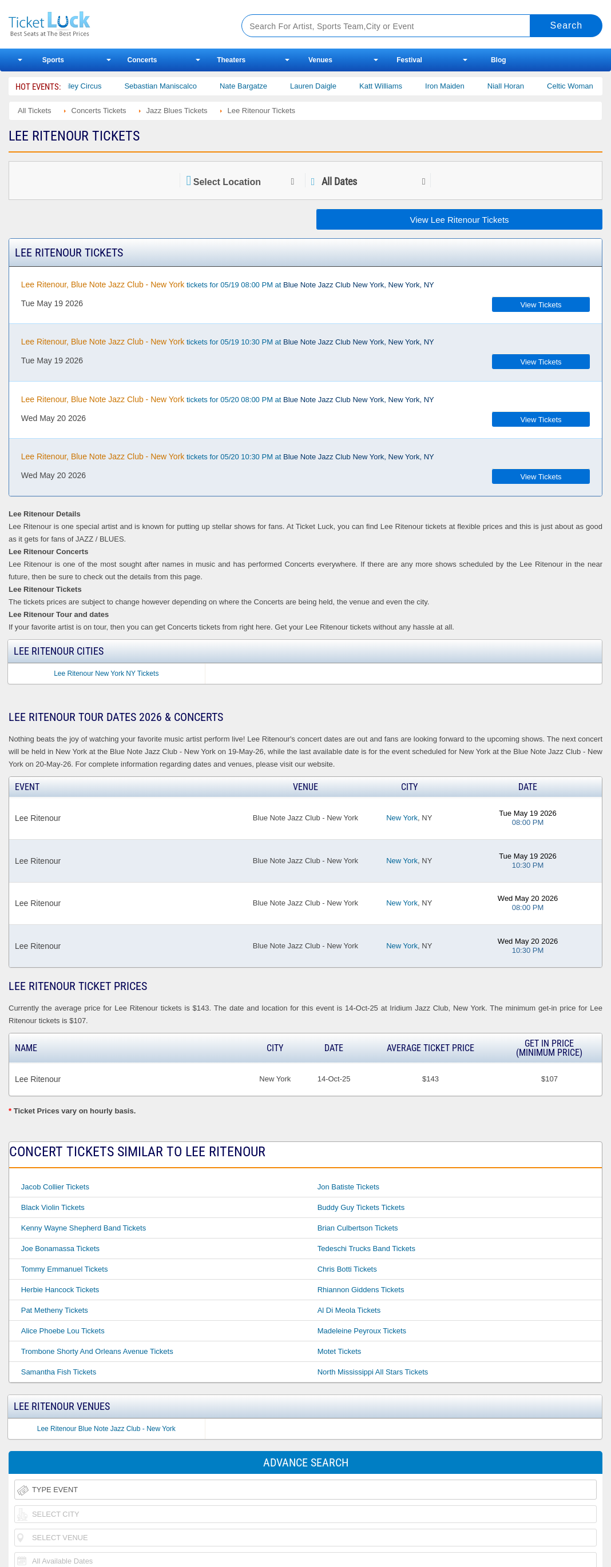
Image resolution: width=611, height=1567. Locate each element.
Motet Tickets (340, 1351)
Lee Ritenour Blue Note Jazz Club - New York (106, 1429)
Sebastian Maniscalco (178, 86)
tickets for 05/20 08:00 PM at (227, 399)
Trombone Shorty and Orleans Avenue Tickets (97, 1351)
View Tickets (541, 304)
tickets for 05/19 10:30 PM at (227, 341)
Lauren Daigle (330, 86)
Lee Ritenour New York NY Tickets (106, 674)
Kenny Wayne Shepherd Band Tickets (83, 1228)
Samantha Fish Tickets (59, 1372)
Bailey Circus (97, 86)
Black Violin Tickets (53, 1207)
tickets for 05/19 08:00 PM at (227, 284)
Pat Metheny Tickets (54, 1310)
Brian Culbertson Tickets (358, 1228)
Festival (409, 60)
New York (402, 817)
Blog (498, 60)
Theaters (231, 60)
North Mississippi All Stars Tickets (373, 1372)
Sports (53, 60)
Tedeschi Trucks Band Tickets (366, 1248)
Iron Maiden (462, 86)
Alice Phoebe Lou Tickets (63, 1330)
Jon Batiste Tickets (348, 1187)
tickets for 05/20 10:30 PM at (227, 456)
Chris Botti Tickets (347, 1269)
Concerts (142, 60)
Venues (320, 60)
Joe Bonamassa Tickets (60, 1248)
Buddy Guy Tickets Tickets (361, 1207)
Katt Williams (397, 86)
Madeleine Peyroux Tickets (362, 1330)
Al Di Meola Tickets (349, 1310)
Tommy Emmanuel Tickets (64, 1269)
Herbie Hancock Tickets (60, 1289)
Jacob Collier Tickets (55, 1187)
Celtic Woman (587, 86)
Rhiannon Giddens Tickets (361, 1289)
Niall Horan (523, 86)
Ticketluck (112, 24)
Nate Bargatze (260, 86)
